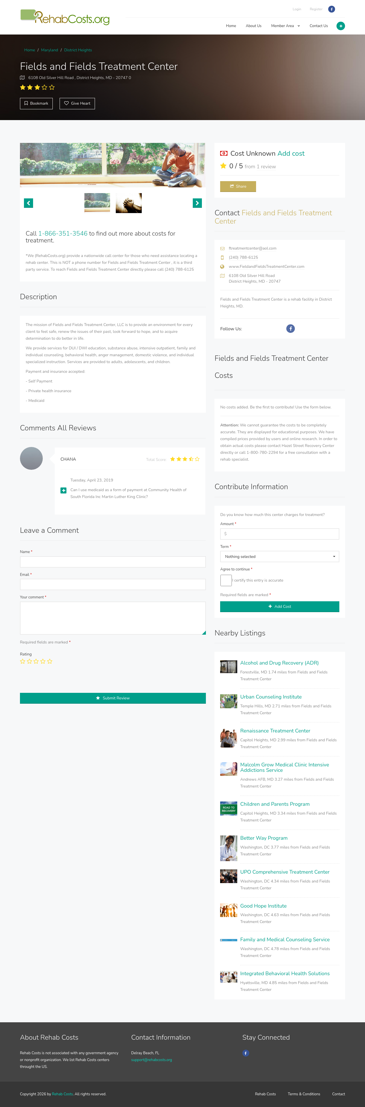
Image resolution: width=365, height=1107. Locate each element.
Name (26, 551)
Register (316, 9)
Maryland (49, 50)
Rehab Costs (62, 1094)
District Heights (78, 50)
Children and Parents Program (275, 804)
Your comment (33, 597)
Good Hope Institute (263, 905)
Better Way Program (263, 838)
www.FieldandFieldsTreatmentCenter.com (266, 266)
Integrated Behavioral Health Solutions (285, 973)
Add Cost (280, 606)
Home (231, 26)
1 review (266, 166)
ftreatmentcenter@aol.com (252, 248)
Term (225, 546)
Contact (338, 1094)
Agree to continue (236, 569)
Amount (228, 524)
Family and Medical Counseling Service (285, 939)
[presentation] (63, 682)
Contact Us (319, 26)
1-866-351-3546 (63, 233)
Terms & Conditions (304, 1094)
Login (297, 9)
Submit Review (113, 698)
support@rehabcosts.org (151, 1060)
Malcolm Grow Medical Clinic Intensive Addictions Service (284, 767)
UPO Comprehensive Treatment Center (284, 872)
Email (26, 574)
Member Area (285, 26)
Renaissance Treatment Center (275, 730)
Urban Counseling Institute (271, 696)
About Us (253, 26)
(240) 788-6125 (243, 257)
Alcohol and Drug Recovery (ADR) (279, 662)
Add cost (291, 153)
